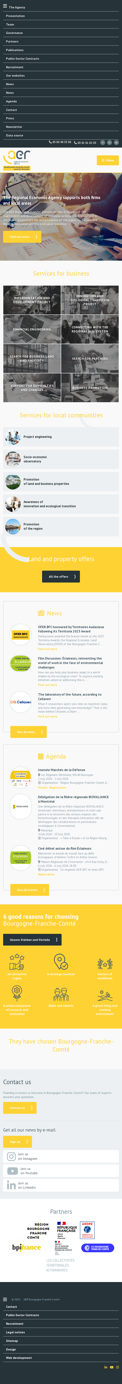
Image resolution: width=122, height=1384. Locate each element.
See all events (27, 890)
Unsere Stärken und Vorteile (30, 940)
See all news (26, 732)
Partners (12, 41)
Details (43, 787)
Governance (14, 33)
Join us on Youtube (22, 1171)
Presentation (15, 16)
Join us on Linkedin (21, 1185)
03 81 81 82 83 (85, 143)
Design (11, 1349)
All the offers (58, 576)
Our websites (15, 75)
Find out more (20, 237)
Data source (14, 135)
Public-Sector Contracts (22, 58)
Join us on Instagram (22, 1157)
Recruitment (14, 67)
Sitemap (12, 1341)
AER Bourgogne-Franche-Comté (42, 1299)
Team (10, 24)
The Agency (17, 7)
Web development (19, 1358)
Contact (11, 110)
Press (10, 118)
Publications (15, 50)
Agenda (11, 101)
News (10, 84)
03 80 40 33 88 (60, 142)
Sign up (15, 1142)
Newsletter (14, 127)
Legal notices (15, 1332)
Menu (108, 160)
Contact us (17, 1108)
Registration (57, 787)
